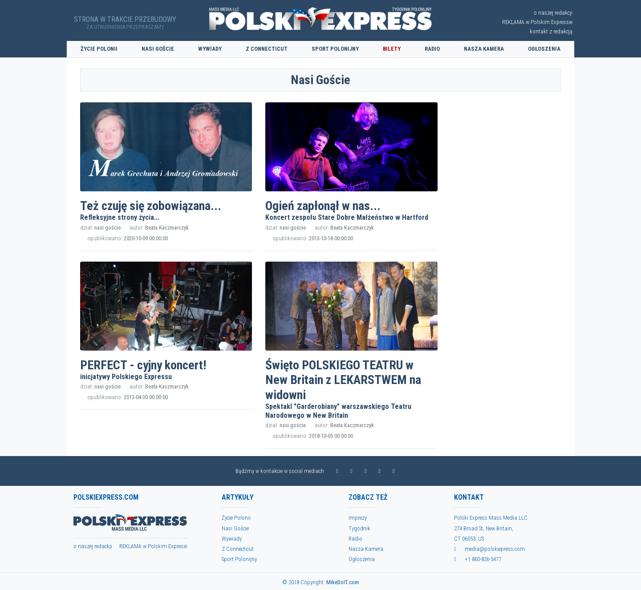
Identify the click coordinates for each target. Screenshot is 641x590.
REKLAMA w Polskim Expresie (153, 546)
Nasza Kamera (484, 48)
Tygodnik (359, 528)
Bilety (392, 48)
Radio (432, 48)
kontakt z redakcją (551, 31)
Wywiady (210, 48)
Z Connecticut (267, 48)
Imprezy (358, 517)
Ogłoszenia (544, 48)
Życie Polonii (99, 48)
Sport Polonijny (335, 48)
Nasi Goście (158, 48)
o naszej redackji (92, 546)
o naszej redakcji (553, 12)
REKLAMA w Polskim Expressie (537, 22)
